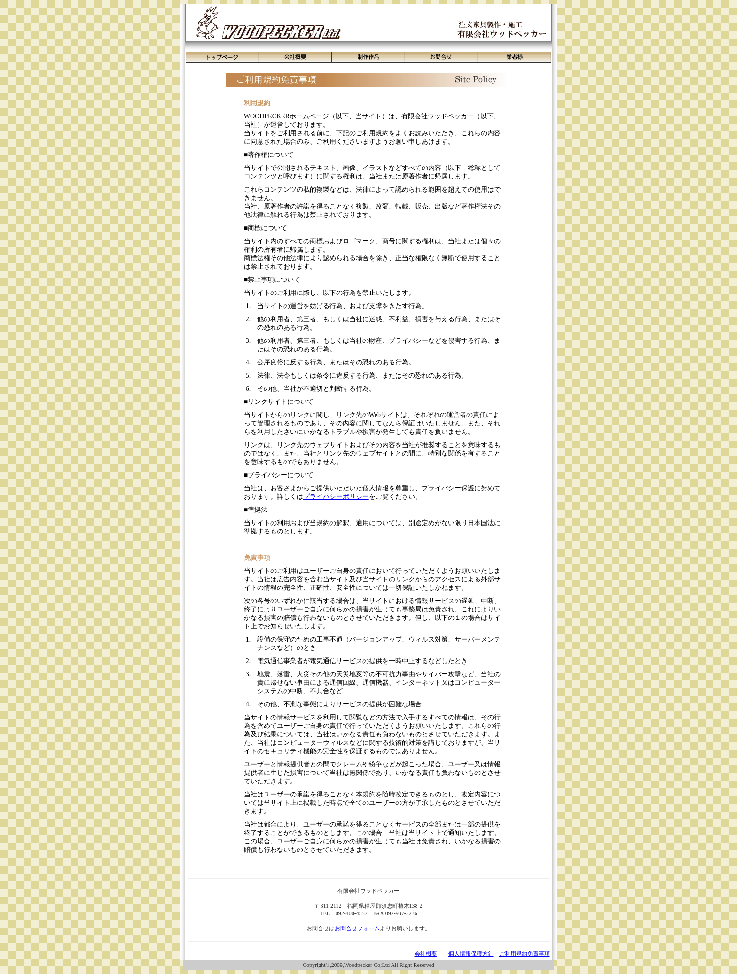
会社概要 (426, 954)
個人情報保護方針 (471, 954)
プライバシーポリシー (336, 496)
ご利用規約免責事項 (524, 954)
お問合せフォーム (357, 928)
